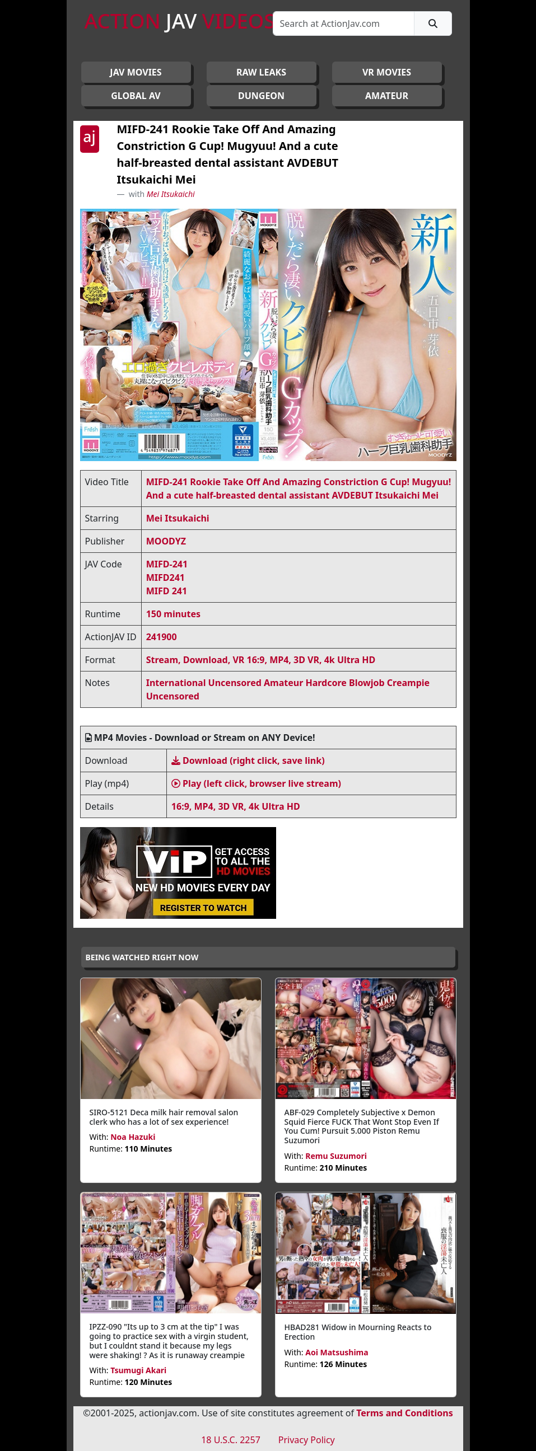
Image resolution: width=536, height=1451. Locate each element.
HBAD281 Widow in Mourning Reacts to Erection (358, 1332)
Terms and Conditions (404, 1413)
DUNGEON (261, 96)
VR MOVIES (386, 72)
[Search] (343, 23)
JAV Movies (135, 72)
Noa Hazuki (132, 1136)
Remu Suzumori (336, 1156)
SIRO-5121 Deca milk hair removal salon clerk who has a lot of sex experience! (164, 1117)
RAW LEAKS (261, 72)
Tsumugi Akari (138, 1370)
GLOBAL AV (136, 96)
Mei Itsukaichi (171, 194)
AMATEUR (386, 96)
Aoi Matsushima (336, 1352)
